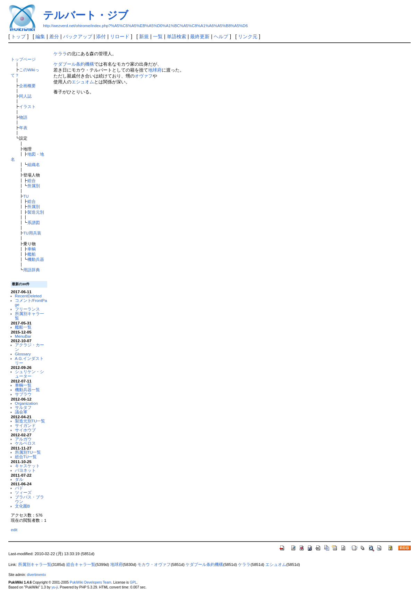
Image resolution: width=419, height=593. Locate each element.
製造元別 (35, 212)
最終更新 (200, 36)
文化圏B (22, 506)
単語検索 (176, 36)
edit (14, 529)
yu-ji (54, 587)
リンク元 (247, 36)
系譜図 (33, 222)
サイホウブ (25, 430)
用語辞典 (31, 269)
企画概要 (27, 85)
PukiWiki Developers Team (90, 582)
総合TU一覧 (26, 456)
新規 (144, 36)
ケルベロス (25, 443)
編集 (40, 36)
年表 (23, 127)
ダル (19, 479)
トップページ (23, 59)
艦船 (31, 254)
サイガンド (25, 425)
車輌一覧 (23, 385)
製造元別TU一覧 (30, 421)
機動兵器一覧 (27, 389)
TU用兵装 (32, 233)
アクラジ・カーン (29, 347)
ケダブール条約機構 (73, 64)
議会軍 (21, 412)
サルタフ (23, 407)
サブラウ (23, 394)
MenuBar (23, 336)
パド (19, 488)
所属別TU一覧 (28, 452)
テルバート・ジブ (85, 15)
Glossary (23, 354)
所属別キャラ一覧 (29, 315)
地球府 (155, 70)
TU (26, 196)
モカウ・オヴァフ (154, 564)
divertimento (36, 575)
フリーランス (27, 309)
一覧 (158, 36)
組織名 (33, 164)
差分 (54, 36)
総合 (31, 180)
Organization (26, 403)
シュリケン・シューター (29, 373)
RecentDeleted (28, 296)
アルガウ (23, 439)
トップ (18, 36)
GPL (133, 582)
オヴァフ (144, 76)
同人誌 (25, 96)
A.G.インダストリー (29, 360)
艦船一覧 (23, 327)
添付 (101, 36)
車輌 (31, 249)
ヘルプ (221, 36)
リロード (119, 36)
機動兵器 (35, 259)
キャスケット (27, 465)
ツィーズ (23, 492)
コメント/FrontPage (31, 302)
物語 (23, 117)
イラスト (27, 106)
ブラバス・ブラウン (29, 499)
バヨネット (25, 470)
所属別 (33, 185)
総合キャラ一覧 (80, 564)
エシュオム (82, 81)
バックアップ (77, 36)
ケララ (60, 53)
